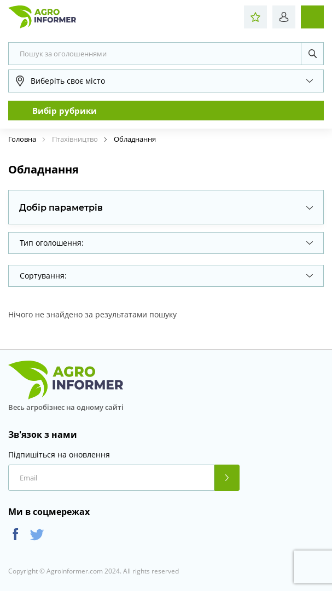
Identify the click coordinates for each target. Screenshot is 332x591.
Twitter (37, 534)
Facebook (15, 534)
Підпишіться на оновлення (59, 455)
